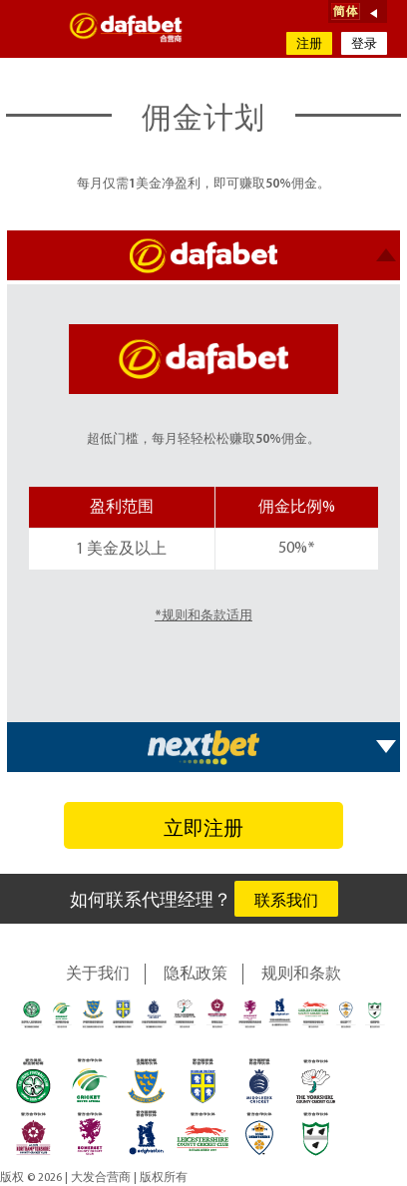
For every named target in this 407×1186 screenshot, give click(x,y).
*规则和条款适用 (203, 615)
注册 (309, 44)
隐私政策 (195, 975)
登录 (364, 44)
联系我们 (286, 902)
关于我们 (98, 975)
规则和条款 (301, 975)
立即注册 (203, 830)
